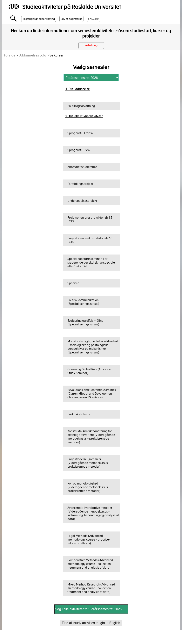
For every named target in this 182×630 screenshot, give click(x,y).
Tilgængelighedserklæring (38, 19)
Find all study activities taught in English (91, 623)
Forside (9, 55)
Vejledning (91, 45)
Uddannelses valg (32, 55)
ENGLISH (93, 19)
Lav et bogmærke (71, 19)
